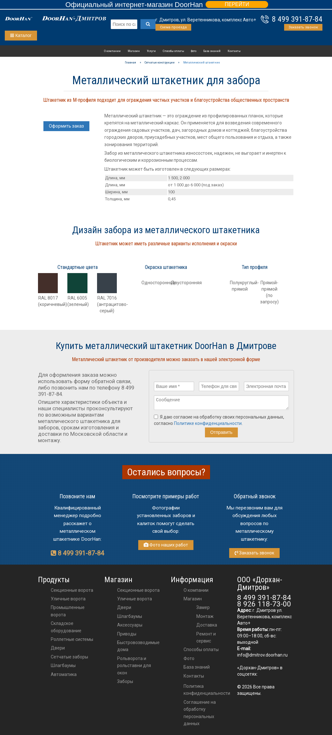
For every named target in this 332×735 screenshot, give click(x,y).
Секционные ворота (72, 590)
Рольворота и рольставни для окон (134, 665)
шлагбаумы (129, 616)
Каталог (21, 35)
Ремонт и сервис (206, 637)
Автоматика (64, 674)
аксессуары (129, 624)
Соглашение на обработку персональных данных (200, 713)
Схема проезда (173, 27)
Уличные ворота (68, 598)
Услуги (151, 51)
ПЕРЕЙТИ (237, 4)
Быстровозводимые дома (138, 646)
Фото (193, 51)
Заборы (125, 681)
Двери (58, 647)
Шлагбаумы (63, 665)
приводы (126, 633)
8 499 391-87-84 (297, 19)
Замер (203, 607)
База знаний (212, 51)
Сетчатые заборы (69, 656)
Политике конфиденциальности (208, 425)
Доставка (206, 624)
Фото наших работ (166, 544)
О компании (112, 51)
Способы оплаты (173, 51)
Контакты (234, 51)
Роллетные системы (72, 639)
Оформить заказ (66, 126)
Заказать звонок (303, 27)
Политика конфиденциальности (207, 690)
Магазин (134, 51)
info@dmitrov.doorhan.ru (262, 654)
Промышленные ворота (68, 611)
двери (124, 607)
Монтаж (205, 616)
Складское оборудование (66, 627)
